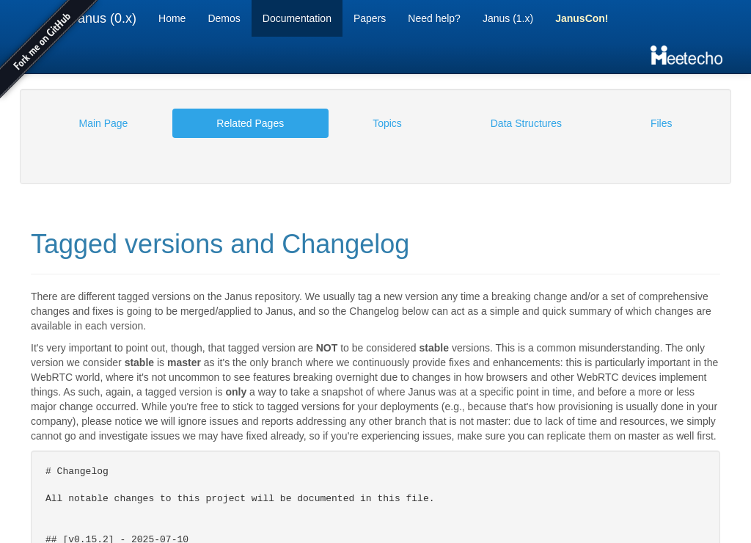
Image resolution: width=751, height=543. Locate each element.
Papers (369, 18)
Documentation (297, 18)
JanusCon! (581, 18)
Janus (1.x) (508, 18)
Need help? (434, 18)
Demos (224, 18)
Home (172, 18)
